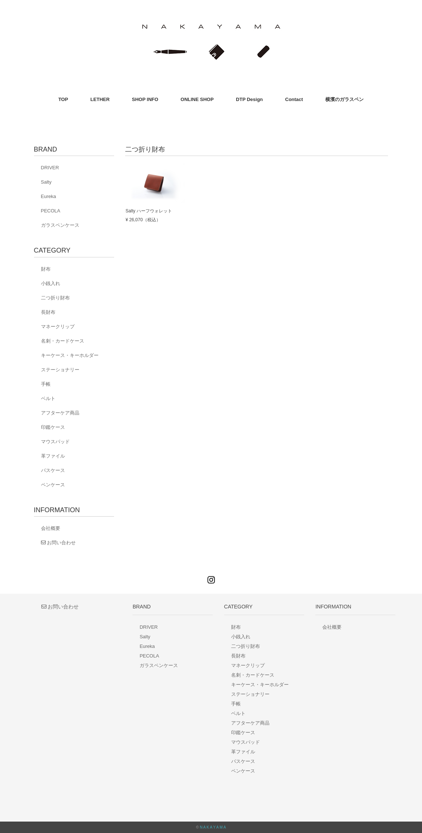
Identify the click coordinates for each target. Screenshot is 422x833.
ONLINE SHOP (197, 99)
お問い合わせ (58, 542)
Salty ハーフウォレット (149, 211)
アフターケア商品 (60, 413)
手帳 (46, 384)
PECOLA (51, 211)
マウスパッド (55, 441)
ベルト (48, 398)
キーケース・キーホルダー (70, 355)
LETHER (100, 99)
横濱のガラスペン (344, 99)
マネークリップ (58, 326)
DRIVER (50, 167)
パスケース (53, 470)
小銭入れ (50, 283)
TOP (63, 99)
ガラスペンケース (60, 225)
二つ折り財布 (55, 298)
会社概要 (50, 528)
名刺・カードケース (62, 341)
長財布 (48, 312)
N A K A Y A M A (213, 827)
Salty (46, 182)
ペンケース (53, 484)
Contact (294, 99)
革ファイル (53, 456)
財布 (46, 269)
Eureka (48, 196)
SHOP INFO (145, 99)
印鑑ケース (53, 427)
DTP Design (249, 99)
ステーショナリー (60, 369)
